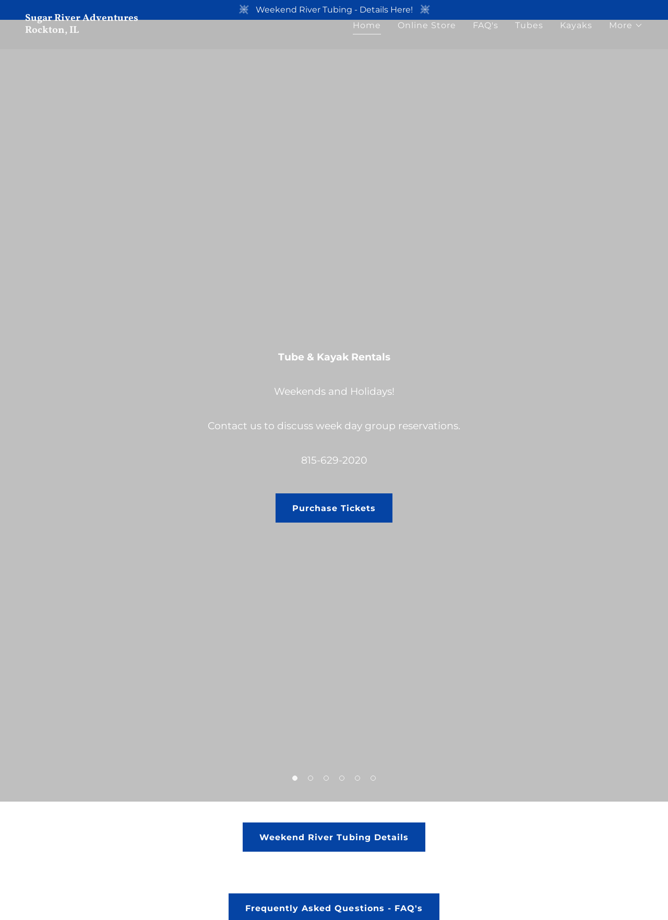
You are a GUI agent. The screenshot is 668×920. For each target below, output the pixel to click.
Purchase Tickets (334, 508)
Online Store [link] (427, 45)
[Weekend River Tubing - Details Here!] (334, 10)
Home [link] (367, 45)
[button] (626, 45)
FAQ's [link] (485, 45)
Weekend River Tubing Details (333, 837)
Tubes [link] (529, 45)
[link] (175, 50)
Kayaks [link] (576, 45)
